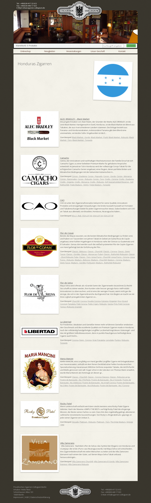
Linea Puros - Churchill (100, 257)
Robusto (103, 304)
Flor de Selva (66, 282)
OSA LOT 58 (108, 215)
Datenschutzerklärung (40, 497)
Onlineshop (25, 51)
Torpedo (64, 343)
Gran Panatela (98, 340)
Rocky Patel (66, 403)
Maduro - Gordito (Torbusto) (83, 262)
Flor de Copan (67, 233)
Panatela (72, 304)
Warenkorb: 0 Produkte (26, 45)
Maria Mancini (66, 358)
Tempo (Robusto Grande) (71, 307)
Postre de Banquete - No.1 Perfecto (75, 380)
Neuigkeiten (49, 51)
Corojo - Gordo (109, 176)
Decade (75, 422)
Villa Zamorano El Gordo (104, 461)
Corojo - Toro (98, 179)
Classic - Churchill (95, 251)
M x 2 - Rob (76, 215)
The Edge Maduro (118, 422)
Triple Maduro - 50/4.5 (79, 185)
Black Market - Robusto (118, 137)
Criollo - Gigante (67, 182)
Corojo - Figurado (95, 176)
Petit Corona (81, 304)
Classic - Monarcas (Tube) (92, 254)
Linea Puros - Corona (120, 257)
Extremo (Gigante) (109, 301)
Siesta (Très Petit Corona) (118, 304)
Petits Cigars (93, 304)
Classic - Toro (85, 257)
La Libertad (65, 321)
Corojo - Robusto (85, 179)
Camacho (64, 157)
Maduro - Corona (115, 260)
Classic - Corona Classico (98, 377)
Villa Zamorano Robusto (78, 464)
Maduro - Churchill (99, 260)
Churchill (75, 301)
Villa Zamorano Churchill (82, 461)
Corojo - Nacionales (68, 179)
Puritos (118, 340)
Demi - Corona (85, 340)
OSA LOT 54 (98, 215)
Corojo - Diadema (79, 176)
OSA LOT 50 (87, 215)
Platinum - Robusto (88, 422)
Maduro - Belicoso (82, 260)
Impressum (18, 497)
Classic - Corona (110, 251)
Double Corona (94, 301)
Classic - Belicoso (79, 251)
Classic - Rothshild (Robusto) (116, 254)
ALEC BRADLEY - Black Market (75, 118)
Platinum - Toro (103, 422)
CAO (62, 200)
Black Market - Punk (99, 137)
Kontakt (122, 51)
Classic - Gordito (73, 254)
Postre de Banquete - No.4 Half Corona (99, 382)
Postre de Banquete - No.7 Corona (114, 385)
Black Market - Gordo (81, 137)
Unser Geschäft (98, 51)
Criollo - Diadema (126, 179)
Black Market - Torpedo (82, 140)
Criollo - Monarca (82, 182)
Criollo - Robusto (97, 182)
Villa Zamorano (67, 443)
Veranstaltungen (73, 51)
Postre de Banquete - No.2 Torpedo (106, 380)
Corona (83, 301)
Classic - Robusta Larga (120, 377)
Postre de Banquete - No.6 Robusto (84, 385)
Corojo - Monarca (124, 176)
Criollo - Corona (111, 179)
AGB (27, 497)
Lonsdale (110, 340)
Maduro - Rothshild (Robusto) (108, 262)
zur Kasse (131, 45)
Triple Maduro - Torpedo (99, 185)
